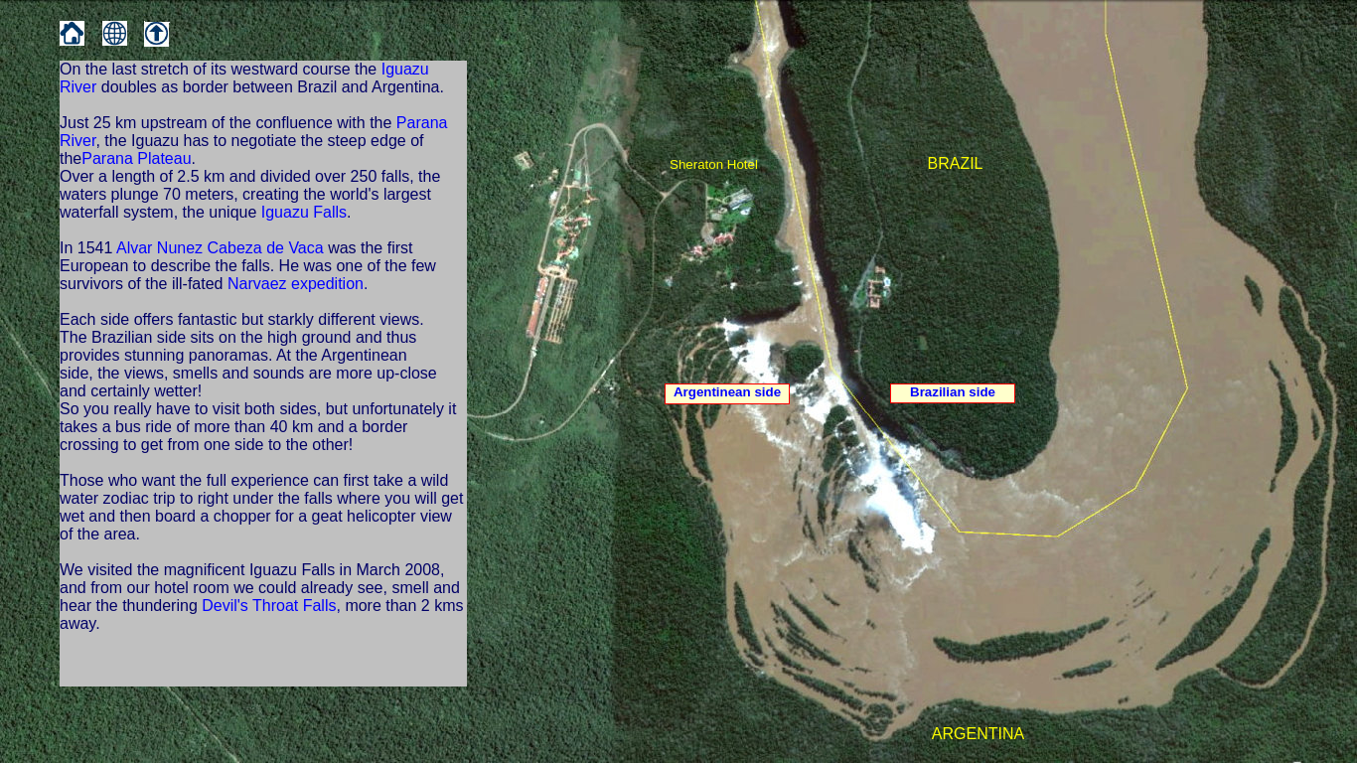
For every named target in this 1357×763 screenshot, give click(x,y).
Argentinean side (727, 391)
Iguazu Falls (304, 212)
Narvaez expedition (294, 283)
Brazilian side (952, 391)
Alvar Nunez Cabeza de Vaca (220, 247)
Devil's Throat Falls (269, 605)
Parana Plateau (136, 158)
